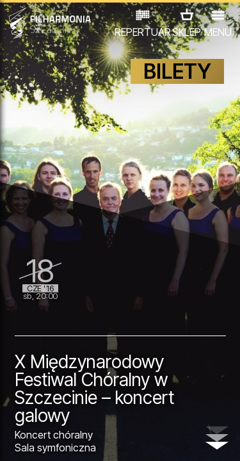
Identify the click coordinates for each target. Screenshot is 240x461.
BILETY (177, 71)
